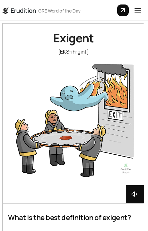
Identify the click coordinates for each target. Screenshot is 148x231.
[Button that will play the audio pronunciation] (135, 194)
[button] (137, 10)
